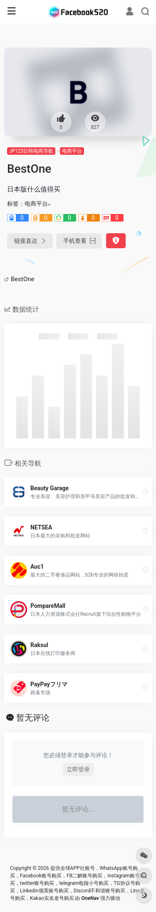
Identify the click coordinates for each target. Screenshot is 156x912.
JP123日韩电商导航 (31, 151)
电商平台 (72, 151)
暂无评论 (33, 718)
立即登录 (78, 769)
